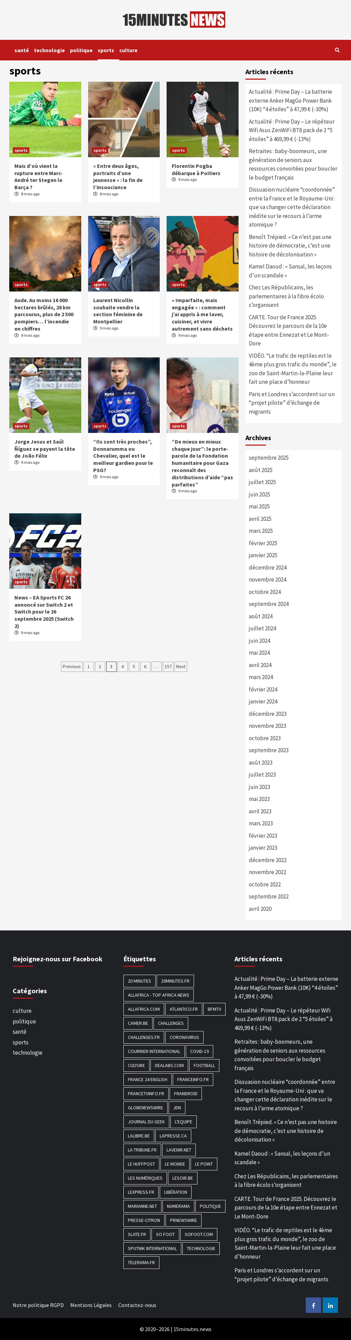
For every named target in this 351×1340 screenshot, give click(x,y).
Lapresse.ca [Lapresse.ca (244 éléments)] (173, 1136)
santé (21, 50)
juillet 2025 (262, 482)
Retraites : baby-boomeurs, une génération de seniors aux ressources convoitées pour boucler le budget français (293, 164)
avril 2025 (260, 519)
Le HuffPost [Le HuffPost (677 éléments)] (141, 1164)
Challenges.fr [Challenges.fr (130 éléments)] (144, 1037)
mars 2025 (261, 531)
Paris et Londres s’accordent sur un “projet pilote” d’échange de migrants (292, 402)
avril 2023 (260, 811)
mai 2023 (259, 799)
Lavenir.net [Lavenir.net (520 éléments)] (179, 1150)
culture (128, 50)
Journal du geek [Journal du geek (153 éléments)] (146, 1122)
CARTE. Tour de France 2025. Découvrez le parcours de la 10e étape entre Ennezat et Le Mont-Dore (289, 330)
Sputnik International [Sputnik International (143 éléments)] (152, 1248)
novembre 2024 (267, 579)
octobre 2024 (265, 592)
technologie (49, 50)
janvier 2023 (263, 847)
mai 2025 (259, 506)
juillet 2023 (262, 774)
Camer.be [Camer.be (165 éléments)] (138, 1023)
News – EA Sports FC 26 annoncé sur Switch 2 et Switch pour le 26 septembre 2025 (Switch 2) (44, 611)
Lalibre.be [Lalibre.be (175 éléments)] (139, 1136)
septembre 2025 (269, 457)
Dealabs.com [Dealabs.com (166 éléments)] (169, 1065)
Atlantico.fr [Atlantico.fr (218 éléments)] (184, 1009)
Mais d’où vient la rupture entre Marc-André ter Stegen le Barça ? (38, 176)
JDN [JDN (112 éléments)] (177, 1107)
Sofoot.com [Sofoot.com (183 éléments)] (199, 1234)
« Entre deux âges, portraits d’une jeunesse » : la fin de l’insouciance (118, 176)
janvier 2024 (263, 701)
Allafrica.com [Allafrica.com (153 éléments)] (144, 1009)
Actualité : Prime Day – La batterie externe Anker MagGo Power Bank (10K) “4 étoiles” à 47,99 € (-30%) (290, 100)
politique (81, 50)
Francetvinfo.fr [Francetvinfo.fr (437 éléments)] (146, 1093)
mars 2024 (261, 677)
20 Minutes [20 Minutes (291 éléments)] (139, 981)
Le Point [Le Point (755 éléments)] (204, 1164)
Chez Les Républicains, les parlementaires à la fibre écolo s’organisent (286, 296)
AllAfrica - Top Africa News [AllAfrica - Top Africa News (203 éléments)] (158, 995)
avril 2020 (260, 909)
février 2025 (263, 543)
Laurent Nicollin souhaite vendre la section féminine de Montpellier (118, 311)
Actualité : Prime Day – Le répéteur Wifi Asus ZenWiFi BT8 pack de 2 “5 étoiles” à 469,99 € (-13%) (292, 130)
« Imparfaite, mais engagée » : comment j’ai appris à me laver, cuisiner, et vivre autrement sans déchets (202, 314)
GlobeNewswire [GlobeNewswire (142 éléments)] (145, 1107)
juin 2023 (259, 787)
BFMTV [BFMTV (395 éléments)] (214, 1009)
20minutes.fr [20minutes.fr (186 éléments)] (175, 981)
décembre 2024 (268, 567)
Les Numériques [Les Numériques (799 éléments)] (145, 1178)
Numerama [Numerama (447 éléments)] (178, 1206)
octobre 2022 (265, 884)
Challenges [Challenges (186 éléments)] (171, 1023)
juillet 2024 (262, 628)
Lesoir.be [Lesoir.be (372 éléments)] (182, 1178)
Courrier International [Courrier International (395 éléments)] (154, 1051)
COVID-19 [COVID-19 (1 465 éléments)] (199, 1051)
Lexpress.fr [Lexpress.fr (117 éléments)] (141, 1192)
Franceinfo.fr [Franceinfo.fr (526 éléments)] (193, 1079)
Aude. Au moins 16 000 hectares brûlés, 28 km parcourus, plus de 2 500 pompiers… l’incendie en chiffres (43, 314)
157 (168, 666)
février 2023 (263, 835)
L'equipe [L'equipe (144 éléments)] (183, 1122)
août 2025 (261, 470)
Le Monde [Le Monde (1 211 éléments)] (175, 1164)
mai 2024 (259, 652)
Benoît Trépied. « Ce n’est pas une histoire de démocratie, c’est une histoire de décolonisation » (290, 245)
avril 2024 (260, 665)
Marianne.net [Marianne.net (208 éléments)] (142, 1206)
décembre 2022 (268, 860)
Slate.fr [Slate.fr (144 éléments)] (137, 1234)
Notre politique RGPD (38, 1305)
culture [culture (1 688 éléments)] (136, 1065)
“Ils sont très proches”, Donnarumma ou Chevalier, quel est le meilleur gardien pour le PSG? (123, 455)
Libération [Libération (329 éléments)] (175, 1192)
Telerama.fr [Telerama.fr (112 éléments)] (141, 1262)
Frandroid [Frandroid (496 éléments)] (185, 1093)
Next (180, 666)
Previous (72, 666)
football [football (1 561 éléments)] (204, 1065)
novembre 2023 (267, 726)
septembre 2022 (269, 896)
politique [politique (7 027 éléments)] (210, 1206)
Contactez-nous (137, 1305)
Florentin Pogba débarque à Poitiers (196, 169)
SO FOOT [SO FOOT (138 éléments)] (165, 1234)
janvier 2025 (263, 555)
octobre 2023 (265, 738)
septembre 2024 (269, 604)
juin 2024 (259, 640)
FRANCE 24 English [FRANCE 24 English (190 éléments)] (147, 1079)
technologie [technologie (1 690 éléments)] (201, 1248)
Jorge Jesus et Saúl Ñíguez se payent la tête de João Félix (44, 448)
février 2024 (263, 689)
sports (106, 50)
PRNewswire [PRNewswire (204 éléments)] (183, 1220)
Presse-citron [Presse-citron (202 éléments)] (144, 1220)
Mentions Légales (91, 1305)
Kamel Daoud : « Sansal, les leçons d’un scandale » (290, 271)
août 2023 (261, 762)
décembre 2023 (268, 714)
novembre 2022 (267, 872)
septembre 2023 (269, 750)
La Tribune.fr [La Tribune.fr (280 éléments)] (142, 1150)
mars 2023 (261, 823)
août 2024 (261, 616)
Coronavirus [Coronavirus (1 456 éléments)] (184, 1037)
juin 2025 (259, 494)
